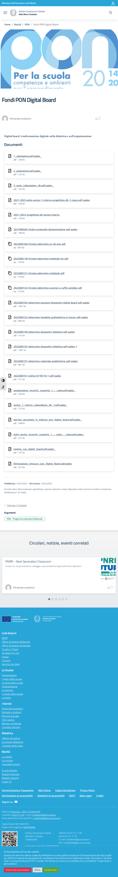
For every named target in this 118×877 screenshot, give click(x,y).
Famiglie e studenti (11, 712)
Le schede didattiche (12, 742)
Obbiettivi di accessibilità (50, 795)
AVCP (72, 795)
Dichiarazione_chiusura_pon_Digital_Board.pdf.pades (43, 463)
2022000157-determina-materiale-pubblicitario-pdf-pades (46, 361)
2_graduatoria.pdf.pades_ (28, 171)
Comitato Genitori (11, 727)
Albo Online (44, 790)
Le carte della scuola (12, 683)
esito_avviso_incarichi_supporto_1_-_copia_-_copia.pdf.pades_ (49, 434)
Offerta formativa (11, 738)
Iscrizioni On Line (10, 653)
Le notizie (7, 757)
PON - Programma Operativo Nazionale (25, 518)
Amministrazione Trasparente (18, 790)
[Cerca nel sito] (110, 13)
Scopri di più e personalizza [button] (17, 869)
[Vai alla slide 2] (53, 599)
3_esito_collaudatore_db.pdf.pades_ (34, 185)
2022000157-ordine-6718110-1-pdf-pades (37, 376)
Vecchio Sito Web (11, 664)
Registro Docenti (10, 778)
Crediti (99, 795)
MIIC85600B (29, 827)
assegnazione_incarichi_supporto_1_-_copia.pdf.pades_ (44, 390)
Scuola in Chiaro (10, 649)
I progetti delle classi (12, 746)
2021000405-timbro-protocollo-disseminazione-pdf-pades (45, 229)
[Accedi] (113, 3)
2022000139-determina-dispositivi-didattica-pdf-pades (44, 332)
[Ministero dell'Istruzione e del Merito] (19, 3)
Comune (6, 660)
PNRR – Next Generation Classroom (28, 561)
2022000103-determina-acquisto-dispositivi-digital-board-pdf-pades (51, 302)
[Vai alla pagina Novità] (17, 24)
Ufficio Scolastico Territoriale (16, 645)
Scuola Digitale (9, 770)
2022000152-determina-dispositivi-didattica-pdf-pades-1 (45, 346)
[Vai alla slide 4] (59, 599)
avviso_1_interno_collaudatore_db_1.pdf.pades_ (41, 405)
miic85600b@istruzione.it (44, 814)
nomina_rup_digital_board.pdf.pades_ (35, 449)
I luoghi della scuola (12, 679)
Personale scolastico (12, 708)
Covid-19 (6, 781)
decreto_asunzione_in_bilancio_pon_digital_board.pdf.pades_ (48, 419)
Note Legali (86, 795)
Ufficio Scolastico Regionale (16, 642)
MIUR (5, 638)
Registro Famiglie (10, 774)
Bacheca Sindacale (11, 723)
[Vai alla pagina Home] (7, 24)
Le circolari (7, 760)
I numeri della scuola (12, 694)
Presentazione (9, 675)
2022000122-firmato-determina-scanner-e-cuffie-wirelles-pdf (48, 288)
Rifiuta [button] (37, 869)
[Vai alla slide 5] (63, 599)
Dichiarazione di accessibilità (17, 795)
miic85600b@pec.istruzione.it (47, 818)
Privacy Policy (87, 790)
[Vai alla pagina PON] (27, 24)
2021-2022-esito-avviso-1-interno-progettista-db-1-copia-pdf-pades (52, 200)
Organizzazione (10, 686)
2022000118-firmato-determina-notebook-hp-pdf (41, 258)
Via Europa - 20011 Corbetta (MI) (25, 811)
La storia (6, 697)
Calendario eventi (11, 764)
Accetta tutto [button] (51, 869)
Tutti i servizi (8, 720)
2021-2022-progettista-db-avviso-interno (36, 215)
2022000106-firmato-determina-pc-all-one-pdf (40, 244)
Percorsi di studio (10, 716)
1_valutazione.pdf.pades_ (28, 156)
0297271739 (18, 814)
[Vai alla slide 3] (56, 599)
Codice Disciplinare (65, 790)
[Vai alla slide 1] (49, 599)
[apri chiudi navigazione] (5, 13)
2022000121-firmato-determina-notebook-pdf (39, 273)
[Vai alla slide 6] (66, 599)
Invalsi (5, 657)
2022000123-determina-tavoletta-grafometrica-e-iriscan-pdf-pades (51, 317)
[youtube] (16, 801)
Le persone (7, 690)
